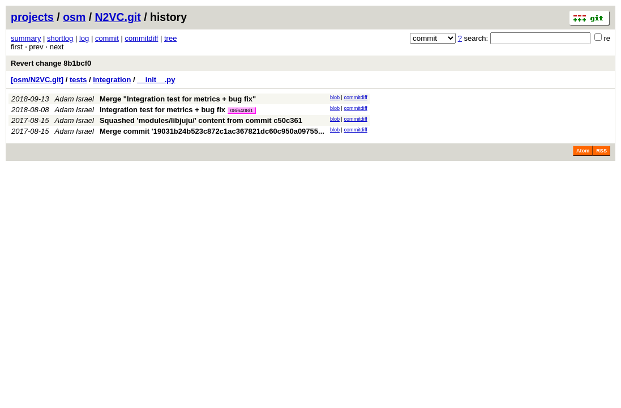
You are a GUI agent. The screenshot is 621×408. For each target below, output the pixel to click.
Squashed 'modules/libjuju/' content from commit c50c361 (201, 120)
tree (170, 38)
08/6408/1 (241, 110)
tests (78, 79)
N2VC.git (118, 17)
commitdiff (141, 38)
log (84, 38)
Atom (582, 151)
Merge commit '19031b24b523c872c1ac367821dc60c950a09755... (212, 131)
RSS (601, 151)
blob (335, 97)
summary (26, 38)
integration (112, 79)
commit (107, 38)
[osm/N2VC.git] (37, 79)
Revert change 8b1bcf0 (51, 63)
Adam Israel (74, 99)
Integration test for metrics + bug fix (162, 109)
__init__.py (156, 79)
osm (74, 17)
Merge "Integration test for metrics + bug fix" (178, 99)
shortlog (60, 38)
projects (32, 17)
